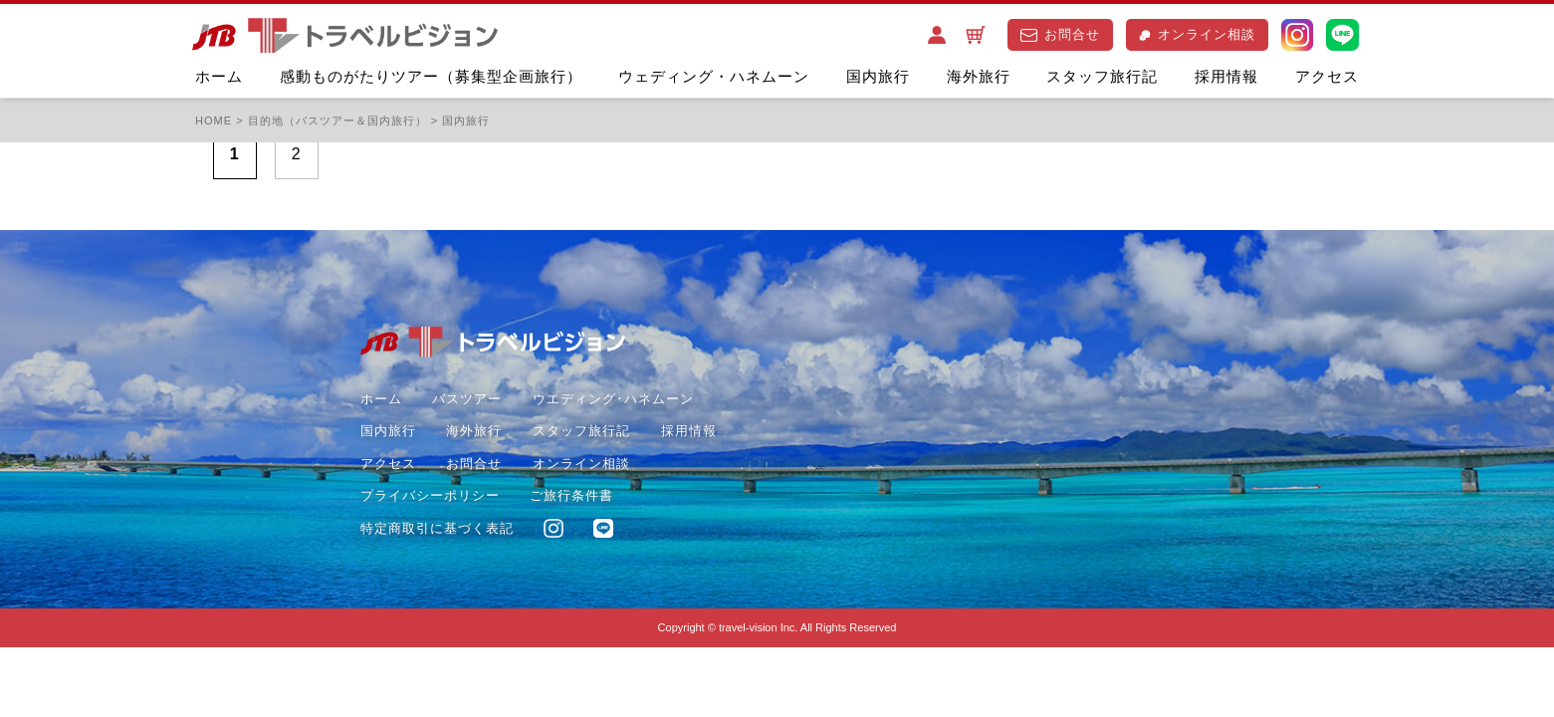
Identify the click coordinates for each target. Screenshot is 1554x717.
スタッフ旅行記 (1102, 76)
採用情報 (1226, 76)
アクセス (1327, 76)
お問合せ (1060, 34)
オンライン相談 (1197, 34)
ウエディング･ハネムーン (613, 398)
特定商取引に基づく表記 (437, 528)
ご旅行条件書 (571, 495)
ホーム (219, 76)
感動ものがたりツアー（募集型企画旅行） (431, 76)
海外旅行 (978, 76)
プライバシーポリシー (430, 495)
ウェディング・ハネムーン (713, 76)
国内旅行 (878, 76)
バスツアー (467, 398)
